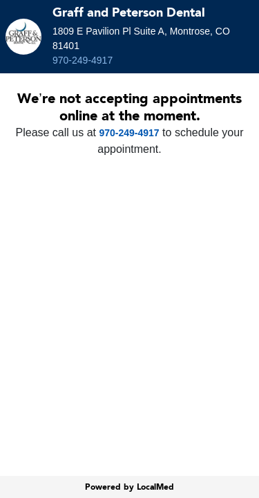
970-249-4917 (82, 60)
